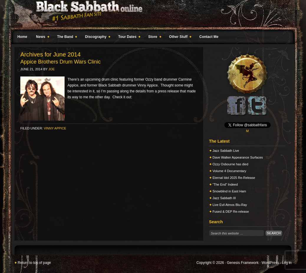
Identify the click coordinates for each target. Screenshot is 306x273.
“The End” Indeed (225, 184)
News (41, 38)
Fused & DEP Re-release (231, 211)
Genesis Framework (243, 263)
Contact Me (208, 37)
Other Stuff (179, 38)
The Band (66, 38)
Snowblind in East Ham (229, 191)
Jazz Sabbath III (224, 198)
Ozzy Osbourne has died (230, 164)
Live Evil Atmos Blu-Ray (230, 205)
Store (153, 38)
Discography (96, 38)
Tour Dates (128, 38)
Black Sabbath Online (150, 14)
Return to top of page (34, 263)
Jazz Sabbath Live (226, 150)
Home (22, 37)
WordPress (270, 263)
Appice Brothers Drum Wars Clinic (60, 62)
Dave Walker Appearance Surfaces (238, 157)
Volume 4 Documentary (229, 171)
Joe (51, 69)
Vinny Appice (55, 128)
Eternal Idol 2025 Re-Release (234, 177)
